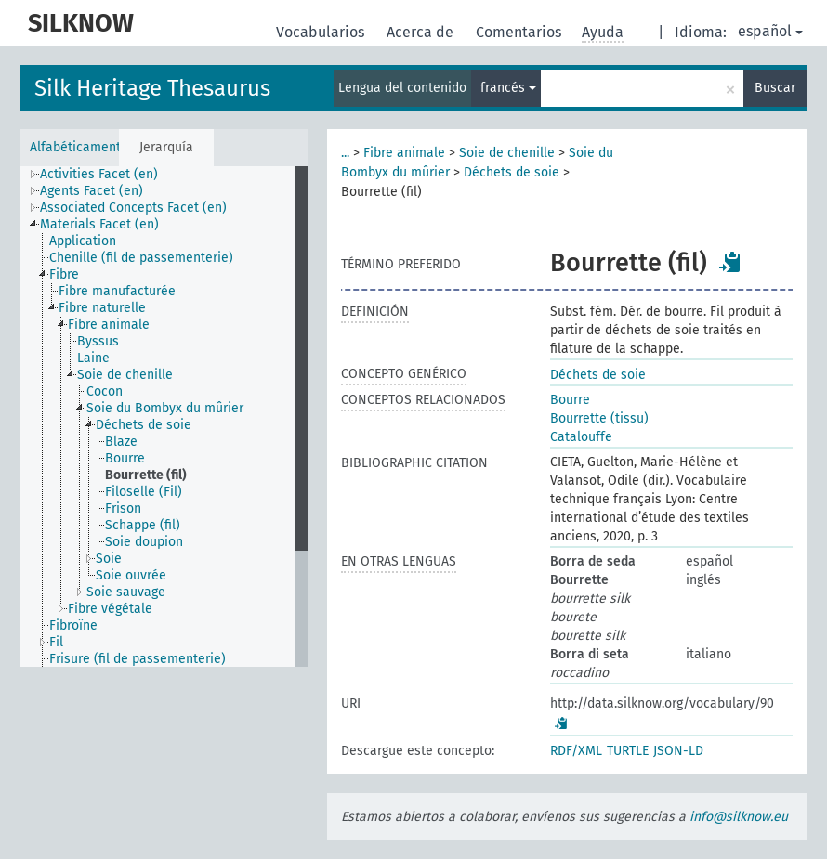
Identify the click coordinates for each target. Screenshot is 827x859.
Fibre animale (404, 153)
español (770, 31)
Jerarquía (166, 147)
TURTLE (628, 751)
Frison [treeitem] (123, 508)
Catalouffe (581, 437)
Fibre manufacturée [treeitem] (117, 291)
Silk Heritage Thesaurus (152, 88)
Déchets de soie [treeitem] (143, 425)
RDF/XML (576, 751)
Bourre (570, 400)
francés (508, 88)
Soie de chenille (507, 153)
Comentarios (520, 32)
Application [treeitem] (82, 241)
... (345, 153)
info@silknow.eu (738, 817)
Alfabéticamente (74, 147)
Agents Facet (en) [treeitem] (91, 191)
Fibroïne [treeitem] (73, 625)
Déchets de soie (511, 172)
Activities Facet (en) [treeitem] (99, 174)
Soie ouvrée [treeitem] (131, 575)
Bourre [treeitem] (125, 458)
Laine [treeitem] (93, 358)
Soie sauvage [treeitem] (125, 592)
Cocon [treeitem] (104, 391)
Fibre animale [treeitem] (109, 324)
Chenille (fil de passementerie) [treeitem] (141, 258)
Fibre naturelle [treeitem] (102, 308)
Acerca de (422, 32)
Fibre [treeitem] (64, 274)
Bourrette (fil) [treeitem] (146, 475)
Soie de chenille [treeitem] (125, 375)
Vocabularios (322, 32)
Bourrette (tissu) (599, 418)
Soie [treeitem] (109, 558)
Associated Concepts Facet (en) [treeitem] (133, 207)
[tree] (164, 416)
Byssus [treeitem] (98, 341)
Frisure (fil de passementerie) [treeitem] (137, 659)
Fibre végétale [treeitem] (110, 609)
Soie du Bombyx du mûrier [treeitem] (164, 408)
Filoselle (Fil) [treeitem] (143, 492)
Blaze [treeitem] (121, 441)
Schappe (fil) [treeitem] (142, 525)
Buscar (775, 88)
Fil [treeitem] (56, 642)
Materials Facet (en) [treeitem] (99, 224)
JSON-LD (678, 751)
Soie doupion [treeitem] (144, 542)
